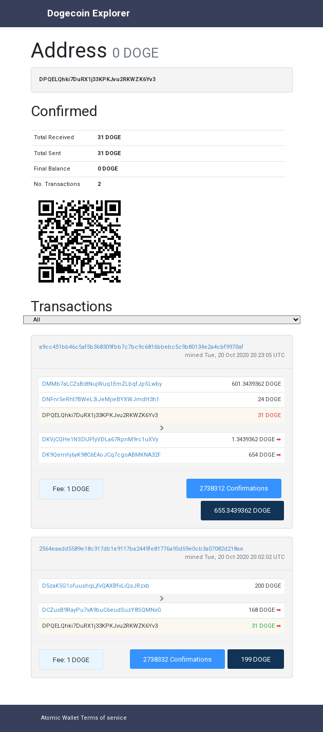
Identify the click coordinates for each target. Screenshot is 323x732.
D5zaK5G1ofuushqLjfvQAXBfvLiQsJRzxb (95, 586)
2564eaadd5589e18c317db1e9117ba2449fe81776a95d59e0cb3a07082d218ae (141, 549)
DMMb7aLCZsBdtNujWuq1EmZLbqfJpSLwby (102, 384)
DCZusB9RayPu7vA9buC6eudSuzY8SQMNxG (101, 610)
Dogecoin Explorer (88, 13)
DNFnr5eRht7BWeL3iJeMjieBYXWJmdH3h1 (100, 399)
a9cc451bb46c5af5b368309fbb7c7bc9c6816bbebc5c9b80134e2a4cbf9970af (141, 347)
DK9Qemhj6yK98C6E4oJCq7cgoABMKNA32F (101, 455)
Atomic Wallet (60, 718)
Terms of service (104, 718)
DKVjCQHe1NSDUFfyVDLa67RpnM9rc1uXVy (100, 439)
